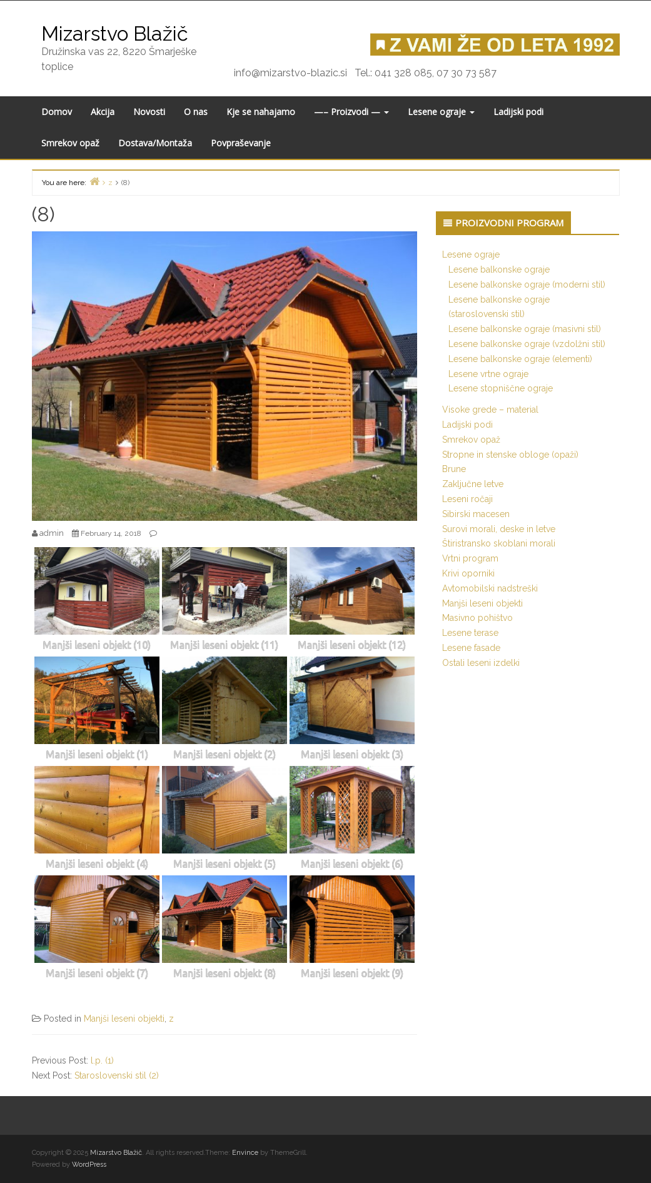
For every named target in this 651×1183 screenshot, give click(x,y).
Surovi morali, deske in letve (498, 529)
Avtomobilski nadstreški (490, 588)
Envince (245, 1153)
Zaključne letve (472, 484)
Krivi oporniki (468, 573)
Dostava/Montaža (155, 143)
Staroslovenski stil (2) (116, 1075)
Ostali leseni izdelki (481, 663)
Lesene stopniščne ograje (500, 388)
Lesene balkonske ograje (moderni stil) (526, 284)
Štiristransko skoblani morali (498, 543)
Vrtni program (470, 558)
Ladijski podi (518, 112)
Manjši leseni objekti (124, 1019)
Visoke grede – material (490, 410)
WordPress (89, 1164)
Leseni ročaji (467, 499)
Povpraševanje (241, 143)
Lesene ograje (441, 112)
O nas (196, 112)
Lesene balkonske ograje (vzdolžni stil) (526, 344)
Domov (56, 112)
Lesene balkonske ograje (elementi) (520, 359)
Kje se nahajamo (260, 112)
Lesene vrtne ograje (488, 374)
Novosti (149, 112)
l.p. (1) (102, 1060)
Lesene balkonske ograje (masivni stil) (524, 329)
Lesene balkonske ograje (499, 269)
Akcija (102, 112)
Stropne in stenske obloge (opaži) (510, 455)
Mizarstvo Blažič (114, 33)
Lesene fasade (471, 648)
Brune (454, 469)
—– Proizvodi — (351, 112)
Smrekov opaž (70, 143)
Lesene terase (470, 633)
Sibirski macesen (476, 514)
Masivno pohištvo (477, 618)
